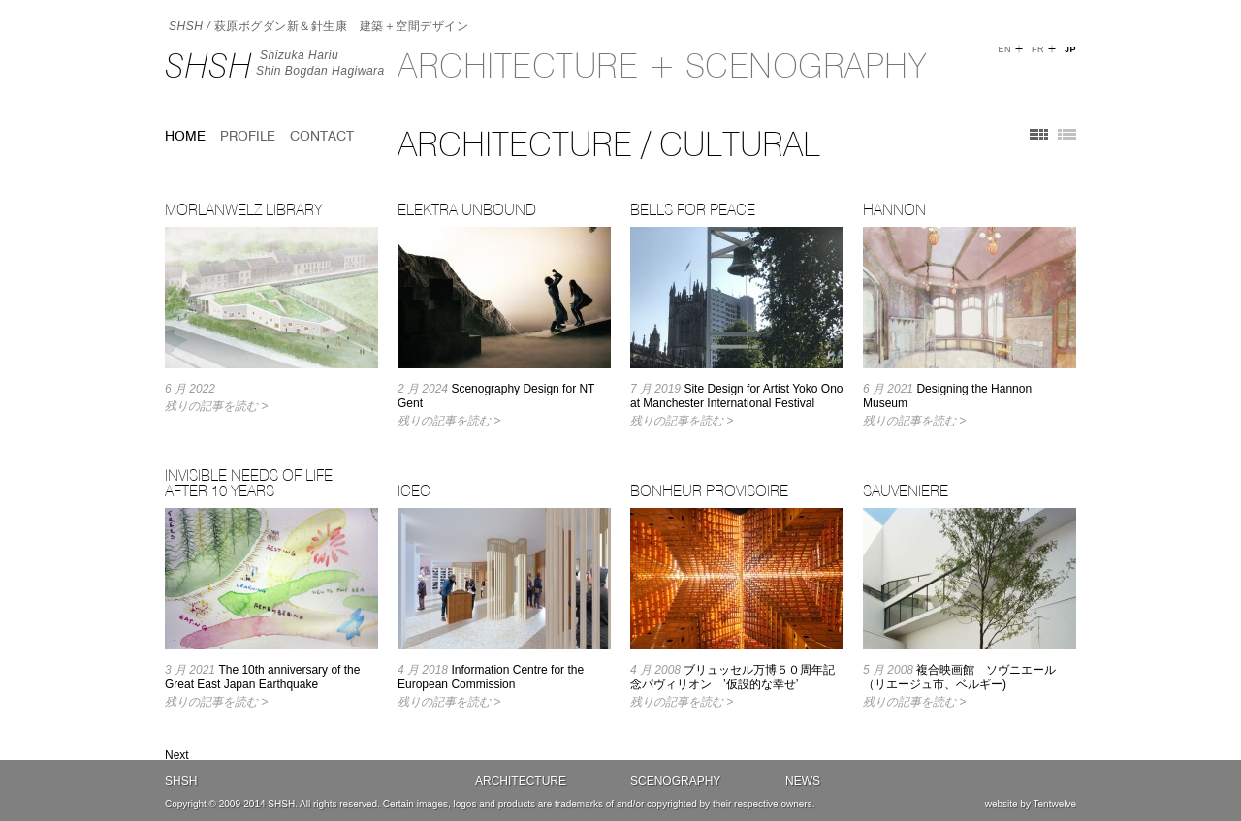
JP (1070, 49)
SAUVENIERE (905, 490)
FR (1038, 49)
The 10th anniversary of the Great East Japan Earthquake (262, 677)
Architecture (520, 781)
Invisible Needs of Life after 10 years (249, 482)
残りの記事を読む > (216, 406)
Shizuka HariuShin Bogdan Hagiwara (320, 63)
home (185, 135)
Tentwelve (1055, 804)
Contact (322, 135)
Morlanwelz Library (243, 209)
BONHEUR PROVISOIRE (709, 490)
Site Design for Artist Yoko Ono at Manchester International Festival (736, 396)
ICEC (414, 490)
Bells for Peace (692, 209)
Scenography (675, 781)
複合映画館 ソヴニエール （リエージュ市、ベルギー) (965, 677)
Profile (247, 135)
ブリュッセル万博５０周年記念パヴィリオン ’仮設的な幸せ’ (732, 677)
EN (1004, 49)
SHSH (208, 65)
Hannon (894, 209)
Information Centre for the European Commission (491, 677)
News (802, 781)
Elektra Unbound (467, 209)
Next (177, 755)
